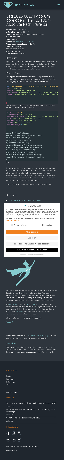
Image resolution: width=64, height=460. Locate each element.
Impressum (10, 379)
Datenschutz (10, 382)
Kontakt (9, 376)
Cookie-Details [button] (23, 254)
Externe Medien (45, 225)
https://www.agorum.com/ (25, 42)
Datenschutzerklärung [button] (33, 254)
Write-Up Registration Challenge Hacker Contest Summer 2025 (31, 403)
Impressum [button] (41, 254)
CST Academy (14, 304)
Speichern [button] (32, 238)
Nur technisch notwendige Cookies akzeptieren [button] (32, 244)
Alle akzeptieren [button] (32, 232)
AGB (8, 385)
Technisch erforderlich (19, 225)
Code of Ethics (11, 451)
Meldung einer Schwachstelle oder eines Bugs (22, 447)
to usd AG (9, 322)
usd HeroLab (30, 304)
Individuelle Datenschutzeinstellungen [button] (32, 250)
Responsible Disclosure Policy (37, 336)
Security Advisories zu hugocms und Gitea (23, 418)
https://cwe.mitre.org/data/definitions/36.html (24, 200)
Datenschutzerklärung (13, 220)
